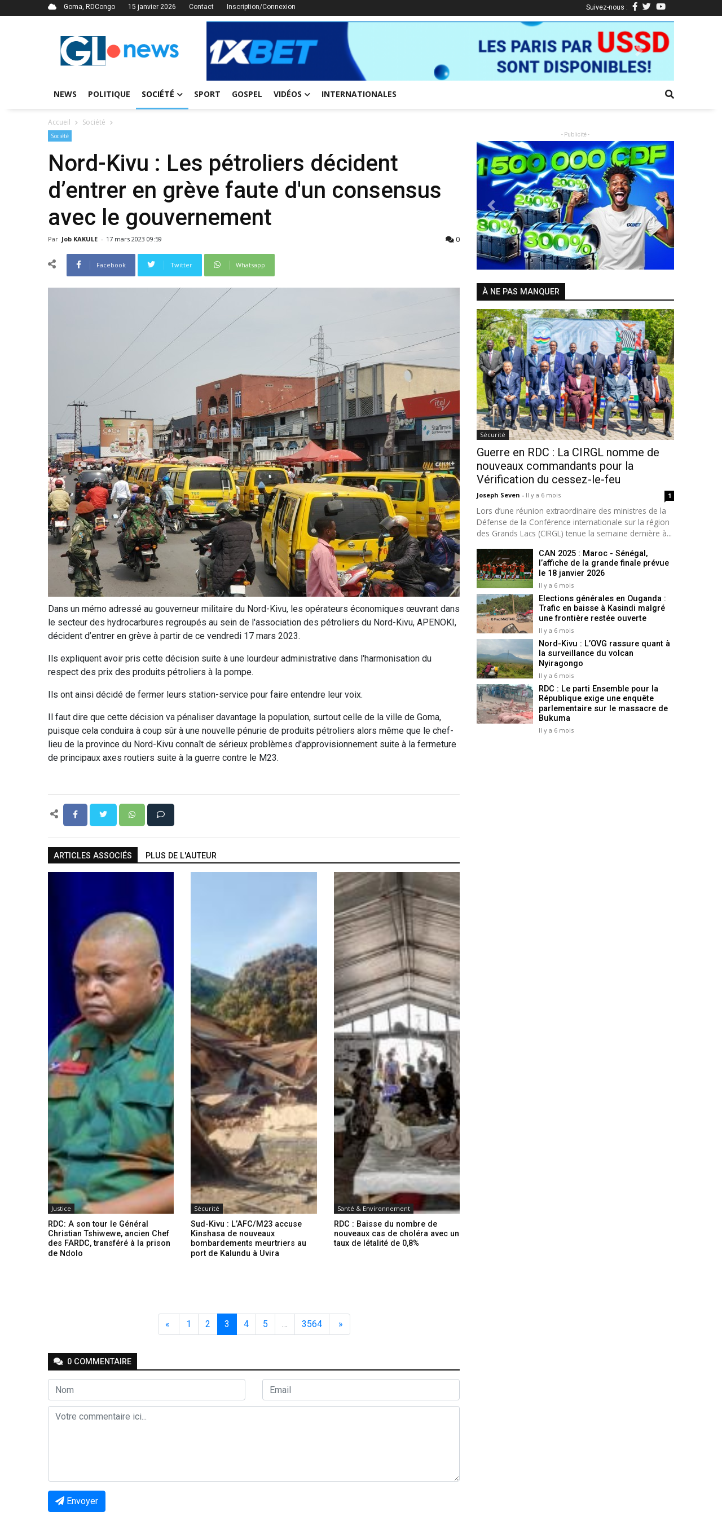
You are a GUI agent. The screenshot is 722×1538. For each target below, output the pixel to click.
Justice (61, 1208)
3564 (312, 1324)
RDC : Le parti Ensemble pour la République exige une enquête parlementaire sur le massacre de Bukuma (603, 703)
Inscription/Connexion (261, 7)
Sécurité (206, 1208)
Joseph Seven (499, 495)
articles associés (93, 856)
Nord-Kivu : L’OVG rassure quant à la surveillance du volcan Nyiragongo (603, 653)
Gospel (247, 94)
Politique (109, 94)
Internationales (359, 94)
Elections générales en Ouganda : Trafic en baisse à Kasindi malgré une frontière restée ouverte (602, 608)
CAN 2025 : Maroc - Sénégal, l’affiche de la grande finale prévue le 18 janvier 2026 (603, 563)
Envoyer (76, 1501)
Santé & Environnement (373, 1208)
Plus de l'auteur (181, 856)
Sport (207, 94)
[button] (241, 51)
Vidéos (292, 94)
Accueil (59, 122)
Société (162, 94)
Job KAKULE (80, 239)
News (65, 94)
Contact (201, 7)
